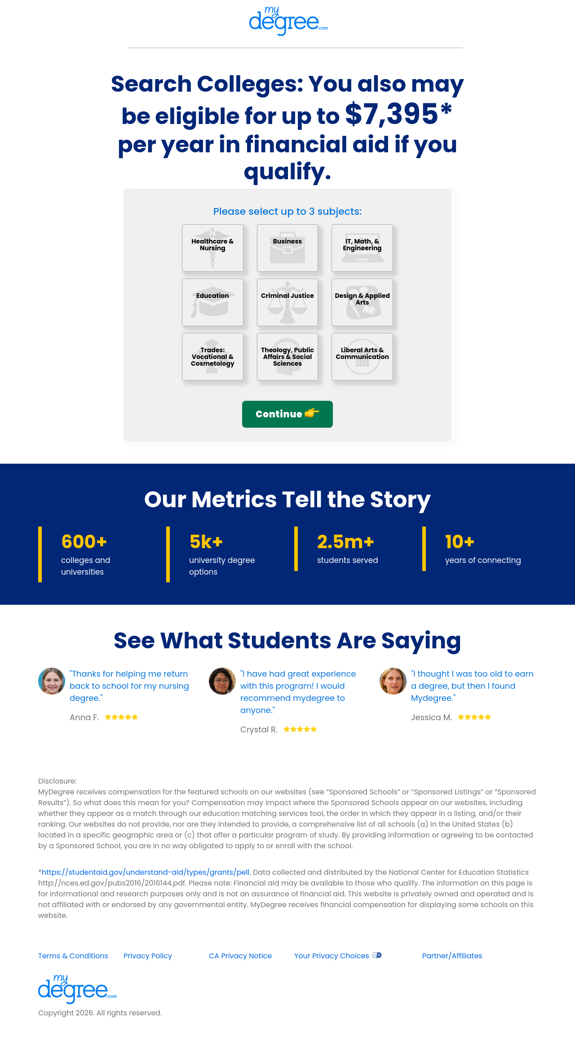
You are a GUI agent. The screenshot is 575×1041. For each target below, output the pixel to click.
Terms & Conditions (73, 956)
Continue (287, 414)
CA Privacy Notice (240, 956)
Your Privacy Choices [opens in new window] (338, 956)
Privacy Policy (148, 956)
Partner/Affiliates (452, 956)
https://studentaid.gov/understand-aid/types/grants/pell (146, 872)
